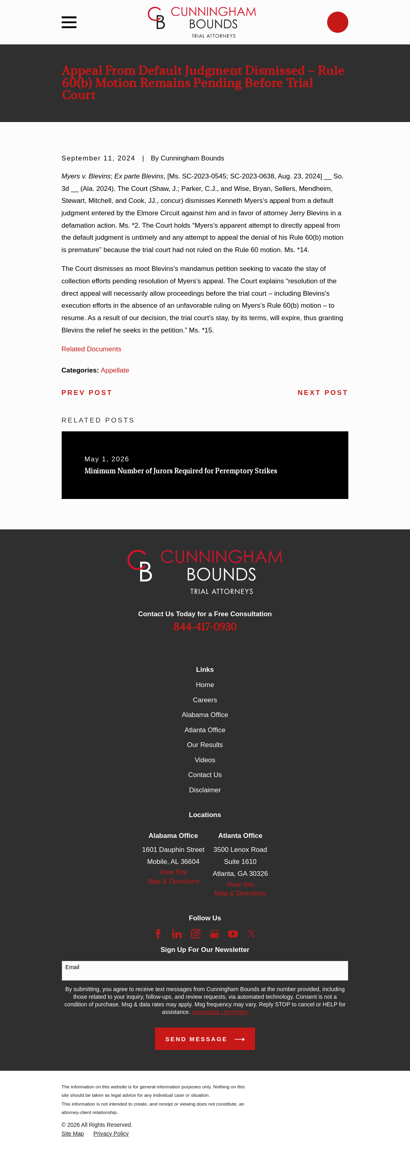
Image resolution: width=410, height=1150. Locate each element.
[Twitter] (252, 934)
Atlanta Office (205, 730)
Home (205, 685)
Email (72, 967)
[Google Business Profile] (214, 934)
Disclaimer (205, 790)
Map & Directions (173, 881)
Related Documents (91, 349)
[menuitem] (73, 1134)
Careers (205, 700)
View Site (173, 872)
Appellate (115, 370)
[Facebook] (158, 934)
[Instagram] (196, 934)
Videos (205, 760)
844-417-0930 (205, 627)
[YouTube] (233, 934)
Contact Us (205, 775)
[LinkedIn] (177, 934)
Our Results (205, 745)
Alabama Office (205, 715)
